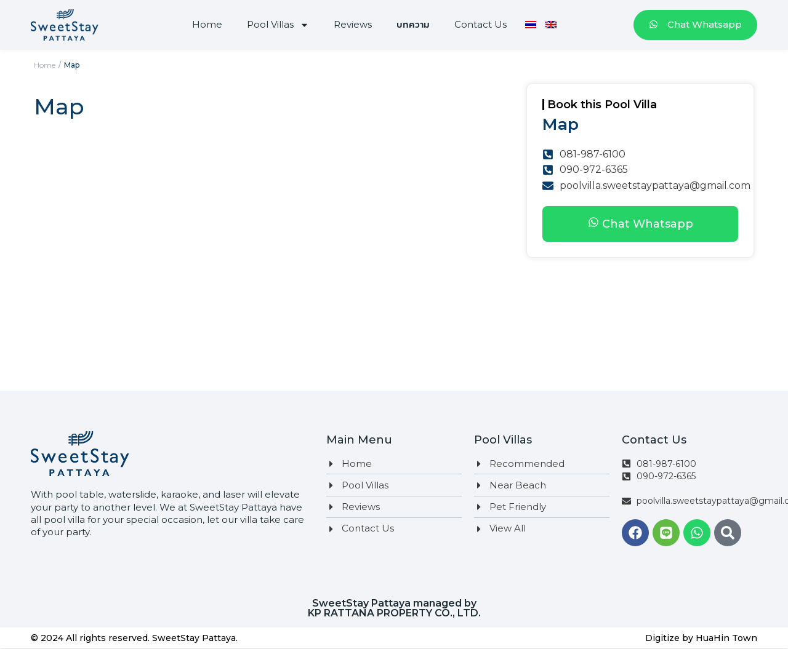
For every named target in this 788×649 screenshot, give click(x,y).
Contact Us (480, 24)
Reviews (353, 24)
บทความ (413, 24)
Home (207, 24)
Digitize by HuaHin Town (701, 637)
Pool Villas (278, 25)
